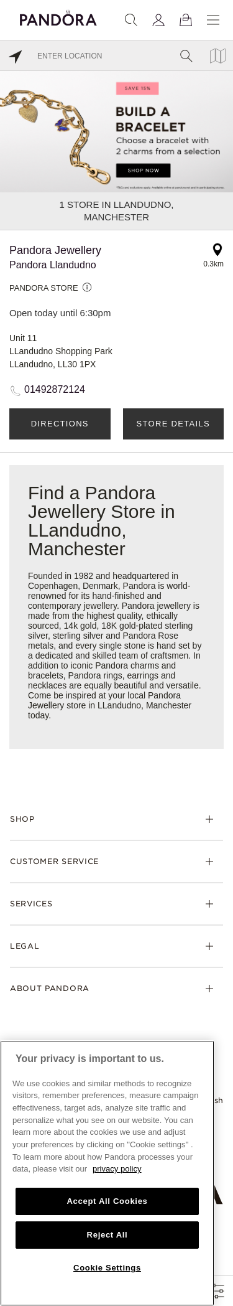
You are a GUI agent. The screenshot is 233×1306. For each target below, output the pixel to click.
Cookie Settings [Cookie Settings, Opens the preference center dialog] (107, 1267)
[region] (107, 1173)
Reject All (107, 1234)
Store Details (173, 423)
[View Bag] (185, 20)
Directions (60, 423)
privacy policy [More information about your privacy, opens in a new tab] (117, 1168)
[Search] (131, 20)
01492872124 (54, 389)
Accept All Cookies (106, 1201)
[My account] (158, 20)
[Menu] (213, 20)
